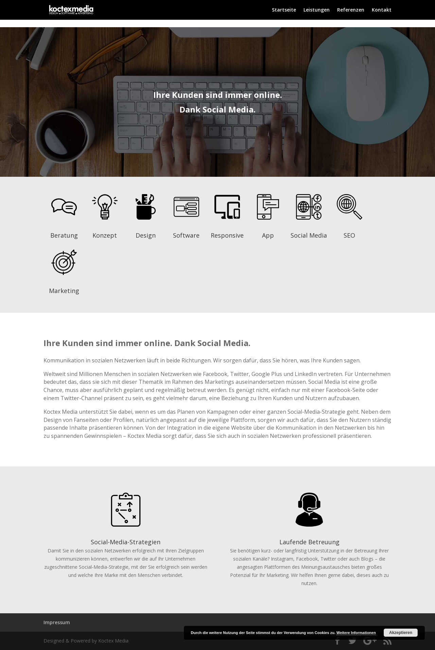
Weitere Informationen (356, 633)
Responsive (227, 235)
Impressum (57, 622)
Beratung (64, 235)
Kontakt (382, 10)
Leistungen (316, 10)
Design (146, 235)
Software (186, 235)
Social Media (309, 235)
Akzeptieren (400, 632)
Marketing (64, 291)
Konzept (104, 235)
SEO (349, 235)
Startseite (284, 10)
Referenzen (350, 10)
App (268, 235)
